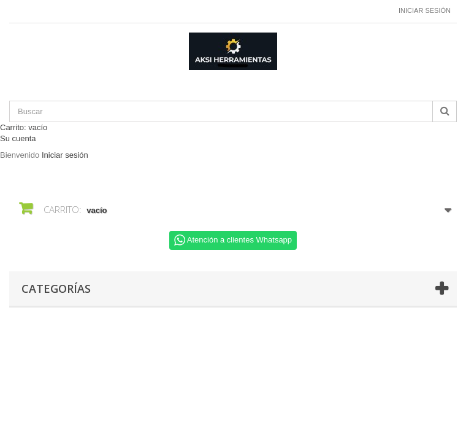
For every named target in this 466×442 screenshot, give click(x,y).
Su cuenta (18, 138)
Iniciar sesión (425, 10)
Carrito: (23, 127)
